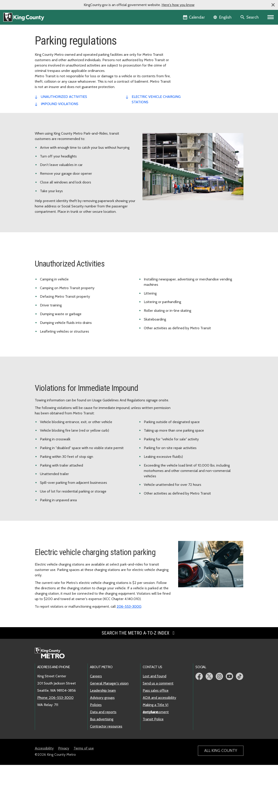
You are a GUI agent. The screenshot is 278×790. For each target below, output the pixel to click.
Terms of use (84, 773)
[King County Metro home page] (52, 678)
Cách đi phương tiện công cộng (204, 61)
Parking (188, 68)
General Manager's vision (109, 708)
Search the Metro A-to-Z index (139, 658)
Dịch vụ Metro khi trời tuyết (201, 75)
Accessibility (44, 773)
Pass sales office (156, 715)
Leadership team (103, 715)
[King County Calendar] (194, 17)
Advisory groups (102, 723)
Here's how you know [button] (178, 5)
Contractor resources (106, 751)
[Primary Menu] (270, 17)
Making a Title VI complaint (155, 730)
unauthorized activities (64, 122)
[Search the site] (249, 17)
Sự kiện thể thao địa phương (202, 97)
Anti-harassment (156, 737)
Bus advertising (101, 744)
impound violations (59, 129)
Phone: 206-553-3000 (55, 723)
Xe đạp (188, 89)
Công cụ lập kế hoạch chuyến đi (206, 46)
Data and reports (103, 737)
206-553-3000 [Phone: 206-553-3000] (129, 631)
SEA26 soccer (191, 54)
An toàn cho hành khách (199, 111)
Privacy (63, 773)
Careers (96, 701)
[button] (273, 5)
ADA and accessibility (159, 723)
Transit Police (153, 744)
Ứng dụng (188, 82)
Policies (96, 730)
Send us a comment (158, 708)
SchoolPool (189, 104)
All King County (220, 775)
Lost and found (154, 701)
